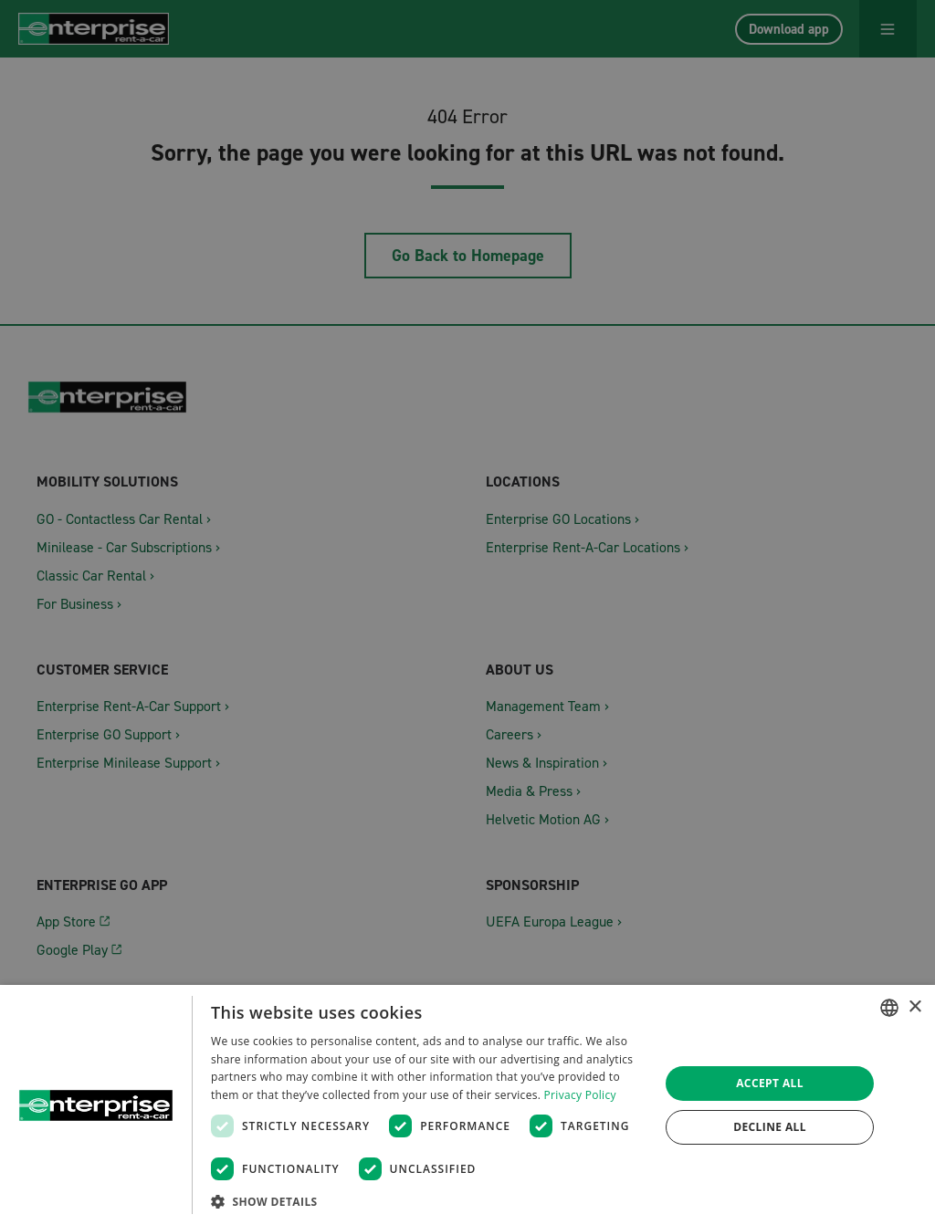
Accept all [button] (770, 1083)
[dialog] (467, 1105)
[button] (428, 1200)
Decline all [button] (769, 1127)
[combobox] (889, 1008)
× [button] (914, 1007)
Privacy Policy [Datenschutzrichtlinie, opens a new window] (580, 1095)
